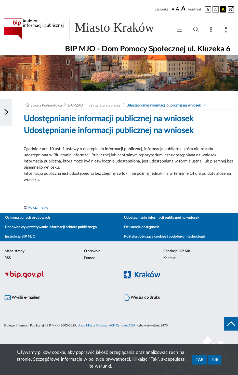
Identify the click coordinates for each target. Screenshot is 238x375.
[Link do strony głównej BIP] (86, 28)
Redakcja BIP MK (176, 251)
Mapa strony (14, 251)
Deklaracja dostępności (142, 227)
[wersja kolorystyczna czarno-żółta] (223, 9)
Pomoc (89, 258)
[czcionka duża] (184, 8)
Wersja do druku (142, 298)
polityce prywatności (109, 359)
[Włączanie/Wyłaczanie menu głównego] (179, 30)
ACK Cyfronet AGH (122, 325)
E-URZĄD (75, 105)
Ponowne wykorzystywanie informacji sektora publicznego (51, 227)
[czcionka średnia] (177, 9)
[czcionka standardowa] (173, 9)
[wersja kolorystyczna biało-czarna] (215, 9)
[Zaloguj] (227, 30)
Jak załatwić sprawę (104, 105)
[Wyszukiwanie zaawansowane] (196, 29)
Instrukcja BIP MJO (20, 236)
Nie (214, 360)
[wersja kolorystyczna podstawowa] (208, 9)
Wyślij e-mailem (22, 298)
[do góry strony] (231, 324)
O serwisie (92, 251)
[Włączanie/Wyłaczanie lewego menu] (6, 112)
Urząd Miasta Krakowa (92, 325)
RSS (8, 258)
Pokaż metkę (38, 207)
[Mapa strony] (212, 30)
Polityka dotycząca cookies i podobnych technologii (164, 236)
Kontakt (169, 258)
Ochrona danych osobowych (27, 217)
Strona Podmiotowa (46, 105)
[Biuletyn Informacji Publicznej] (59, 277)
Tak (200, 360)
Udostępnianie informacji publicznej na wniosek (163, 105)
